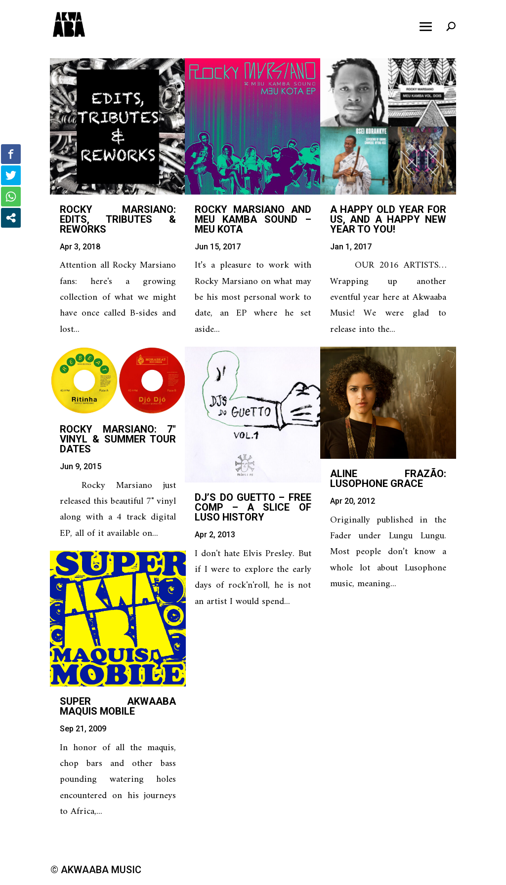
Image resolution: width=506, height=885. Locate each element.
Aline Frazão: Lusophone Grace (388, 478)
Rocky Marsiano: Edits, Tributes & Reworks (118, 219)
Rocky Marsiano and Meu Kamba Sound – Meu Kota (253, 219)
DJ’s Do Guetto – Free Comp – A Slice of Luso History (253, 507)
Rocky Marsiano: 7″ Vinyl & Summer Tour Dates (118, 439)
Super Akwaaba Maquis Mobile (118, 706)
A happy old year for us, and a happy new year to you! (388, 219)
